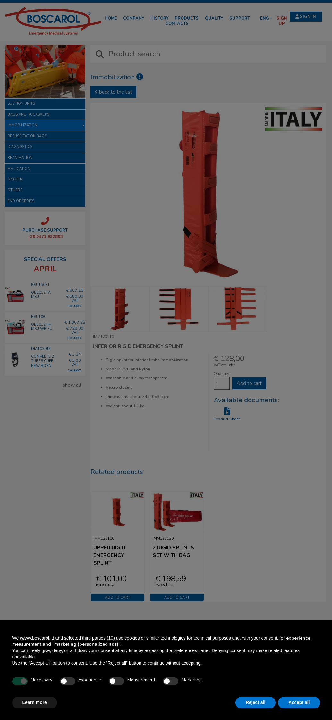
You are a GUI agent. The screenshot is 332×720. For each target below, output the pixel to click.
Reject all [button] (255, 702)
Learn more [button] (34, 702)
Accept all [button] (299, 702)
